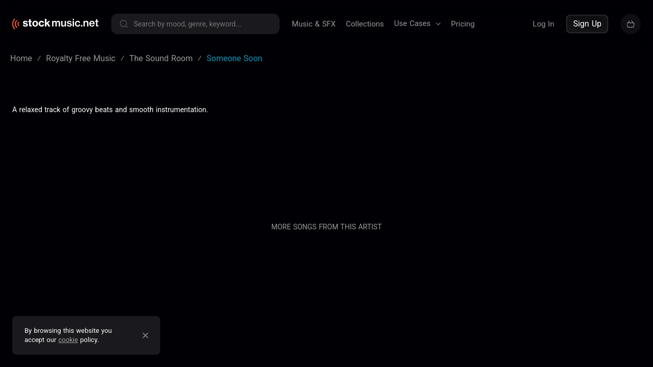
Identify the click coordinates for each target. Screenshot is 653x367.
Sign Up (587, 24)
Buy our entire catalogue (520, 129)
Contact (453, 129)
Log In (543, 24)
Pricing (462, 24)
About (312, 129)
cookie (68, 340)
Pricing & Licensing (395, 129)
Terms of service (114, 129)
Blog (341, 129)
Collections (365, 24)
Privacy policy (178, 129)
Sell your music (608, 129)
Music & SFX (314, 24)
